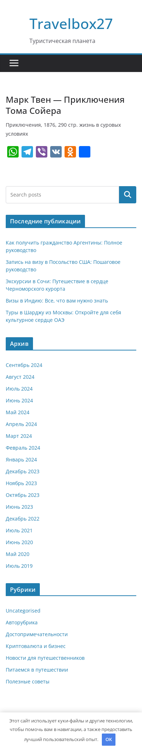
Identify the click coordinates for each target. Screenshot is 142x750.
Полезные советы (27, 681)
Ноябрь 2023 (21, 483)
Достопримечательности (37, 634)
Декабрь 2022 (22, 518)
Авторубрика (22, 622)
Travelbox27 (71, 23)
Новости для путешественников (45, 657)
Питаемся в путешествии (37, 669)
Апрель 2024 (21, 424)
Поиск (127, 194)
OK (108, 739)
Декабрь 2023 (22, 471)
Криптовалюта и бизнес (36, 646)
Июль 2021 (19, 530)
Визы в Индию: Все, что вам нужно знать (57, 300)
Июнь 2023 (19, 506)
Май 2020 (17, 554)
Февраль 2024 (23, 447)
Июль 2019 (19, 565)
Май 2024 (17, 412)
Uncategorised (23, 610)
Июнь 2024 (19, 400)
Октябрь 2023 (22, 495)
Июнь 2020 (19, 542)
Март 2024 (19, 435)
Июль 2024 (19, 388)
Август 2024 (20, 376)
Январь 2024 (21, 459)
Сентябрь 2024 (24, 365)
